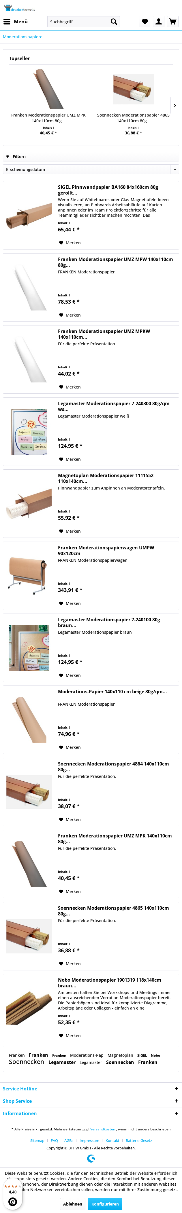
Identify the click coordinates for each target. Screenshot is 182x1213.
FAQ (54, 1140)
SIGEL (142, 1055)
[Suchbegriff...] (83, 21)
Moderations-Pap (87, 1055)
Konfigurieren (105, 1204)
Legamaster (62, 1062)
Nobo (155, 1055)
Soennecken (27, 1062)
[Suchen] (114, 21)
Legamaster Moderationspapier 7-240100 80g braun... (109, 622)
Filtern (16, 156)
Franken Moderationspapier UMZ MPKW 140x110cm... (104, 334)
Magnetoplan (121, 1055)
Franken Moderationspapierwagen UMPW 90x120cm (106, 550)
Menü (15, 21)
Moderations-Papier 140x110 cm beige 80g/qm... (112, 692)
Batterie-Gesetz (139, 1140)
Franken (17, 1055)
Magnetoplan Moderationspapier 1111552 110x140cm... (105, 478)
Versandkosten (102, 1129)
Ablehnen (72, 1204)
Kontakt (112, 1140)
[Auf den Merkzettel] (70, 242)
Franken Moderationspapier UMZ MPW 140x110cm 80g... (115, 262)
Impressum (89, 1140)
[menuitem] (15, 21)
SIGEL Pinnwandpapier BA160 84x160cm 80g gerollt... (108, 190)
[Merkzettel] (144, 21)
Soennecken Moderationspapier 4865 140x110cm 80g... (133, 117)
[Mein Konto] (158, 21)
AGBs (68, 1140)
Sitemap (37, 1140)
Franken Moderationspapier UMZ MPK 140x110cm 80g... (48, 117)
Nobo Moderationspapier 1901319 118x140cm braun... (109, 983)
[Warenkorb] (173, 21)
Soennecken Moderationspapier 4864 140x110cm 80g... (113, 766)
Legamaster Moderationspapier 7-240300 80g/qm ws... (114, 406)
